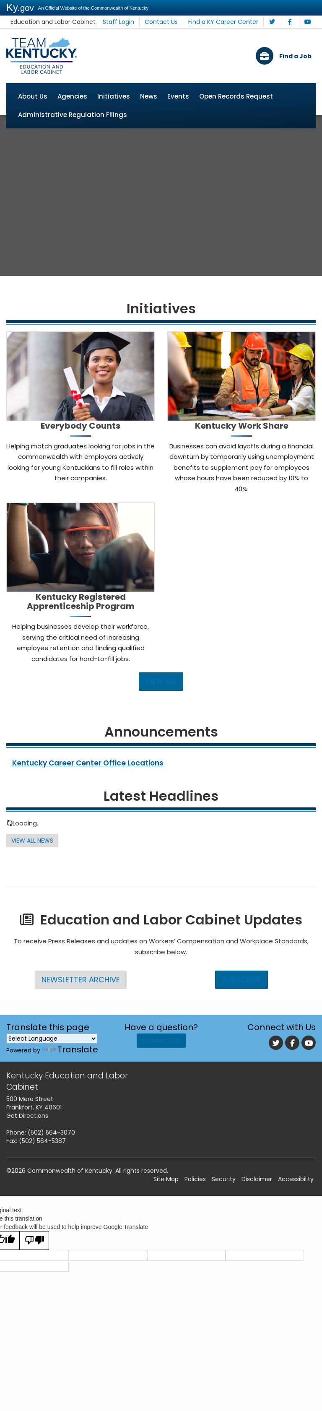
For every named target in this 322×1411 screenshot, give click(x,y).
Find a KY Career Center (227, 22)
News (148, 96)
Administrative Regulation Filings (72, 115)
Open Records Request (236, 96)
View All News (33, 872)
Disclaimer (257, 1211)
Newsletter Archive (80, 1011)
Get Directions (27, 1147)
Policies (195, 1211)
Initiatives (113, 96)
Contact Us (169, 22)
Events (178, 96)
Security (224, 1211)
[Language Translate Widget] (51, 1070)
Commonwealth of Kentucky (69, 1202)
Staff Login (130, 22)
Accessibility (296, 1211)
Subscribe (241, 1011)
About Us (32, 96)
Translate (70, 1081)
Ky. (20, 7)
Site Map (166, 1211)
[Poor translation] (34, 1272)
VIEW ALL (161, 713)
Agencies (72, 96)
